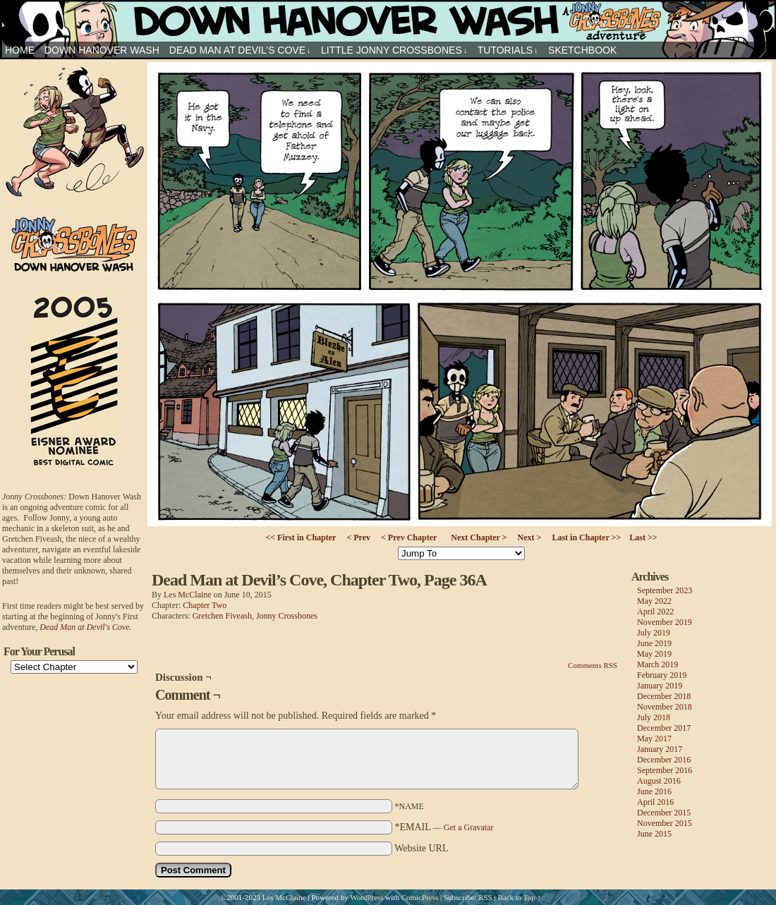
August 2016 (659, 781)
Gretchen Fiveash (222, 616)
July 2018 (653, 717)
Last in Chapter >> (586, 537)
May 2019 (654, 654)
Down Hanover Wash (101, 50)
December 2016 (664, 760)
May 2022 (654, 601)
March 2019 (657, 664)
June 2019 (654, 643)
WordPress (366, 897)
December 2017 (664, 728)
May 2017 (654, 738)
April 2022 (655, 612)
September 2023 (664, 590)
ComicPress (420, 897)
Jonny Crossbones (388, 21)
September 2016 (664, 770)
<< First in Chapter (300, 537)
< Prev (358, 537)
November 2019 (664, 622)
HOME (20, 50)
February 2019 (661, 675)
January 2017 (659, 749)
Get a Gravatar (469, 827)
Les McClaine (188, 595)
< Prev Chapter (409, 537)
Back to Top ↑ (519, 897)
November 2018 (664, 707)
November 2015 (664, 823)
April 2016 (655, 802)
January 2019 (659, 686)
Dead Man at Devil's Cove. (85, 627)
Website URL (421, 848)
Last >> (643, 537)
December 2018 (664, 696)
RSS (485, 897)
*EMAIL (444, 827)
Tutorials (508, 50)
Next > (530, 537)
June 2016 (654, 791)
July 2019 (653, 633)
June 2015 (654, 834)
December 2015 (664, 813)
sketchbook (582, 50)
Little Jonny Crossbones (394, 50)
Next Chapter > (479, 537)
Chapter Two (204, 605)
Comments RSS (592, 665)
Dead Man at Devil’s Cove (240, 50)
